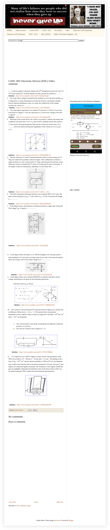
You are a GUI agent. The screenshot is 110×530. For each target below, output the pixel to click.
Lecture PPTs (33, 30)
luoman (58, 520)
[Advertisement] (55, 60)
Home (36, 502)
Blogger (71, 520)
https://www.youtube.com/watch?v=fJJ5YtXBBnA (35, 352)
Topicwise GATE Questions (82, 30)
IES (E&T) (58, 30)
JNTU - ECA (33, 34)
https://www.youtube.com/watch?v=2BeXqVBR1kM (33, 204)
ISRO (67, 30)
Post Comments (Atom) (24, 505)
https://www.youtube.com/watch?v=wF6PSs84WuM (34, 405)
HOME (9, 30)
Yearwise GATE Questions (16, 34)
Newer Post (12, 502)
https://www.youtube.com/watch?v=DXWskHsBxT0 (33, 155)
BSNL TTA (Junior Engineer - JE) (65, 34)
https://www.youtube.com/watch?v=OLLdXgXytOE (33, 117)
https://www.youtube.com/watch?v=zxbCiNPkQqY (33, 108)
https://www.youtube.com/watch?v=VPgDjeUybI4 (37, 305)
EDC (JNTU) (45, 34)
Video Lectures (21, 30)
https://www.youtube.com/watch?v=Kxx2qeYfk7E (35, 274)
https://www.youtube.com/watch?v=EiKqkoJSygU (32, 96)
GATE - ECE (46, 30)
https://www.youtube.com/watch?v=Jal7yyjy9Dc (32, 245)
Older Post (60, 502)
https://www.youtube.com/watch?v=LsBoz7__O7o (32, 192)
